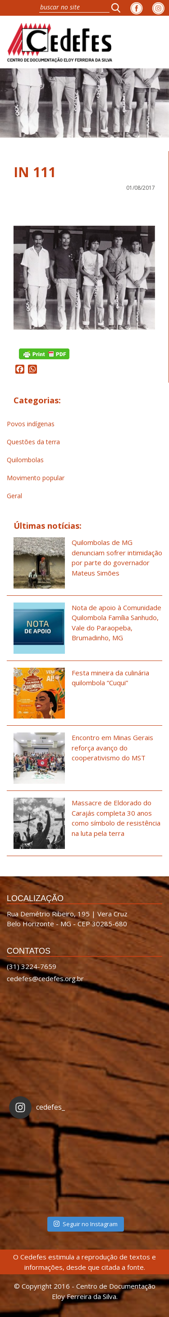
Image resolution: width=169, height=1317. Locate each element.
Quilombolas (25, 459)
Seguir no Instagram (86, 1224)
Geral (14, 495)
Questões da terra (33, 442)
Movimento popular (35, 477)
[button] (118, 7)
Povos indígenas (31, 424)
